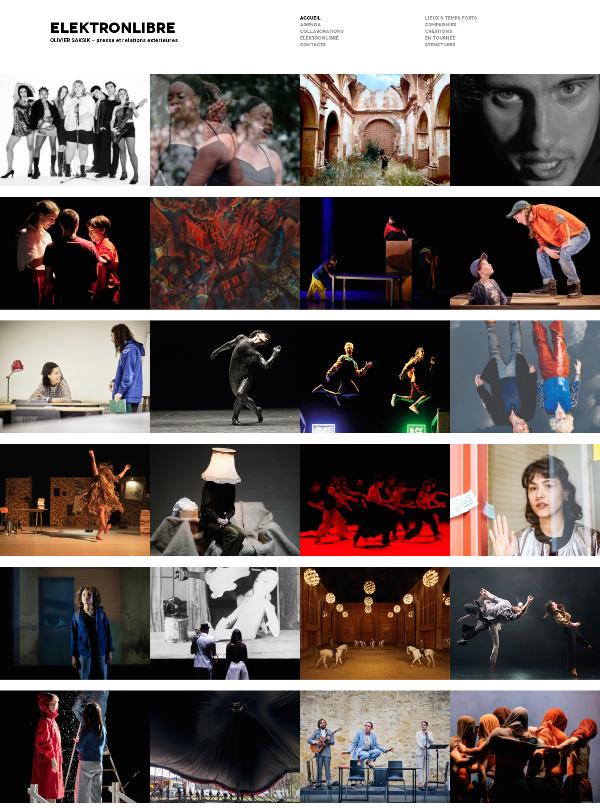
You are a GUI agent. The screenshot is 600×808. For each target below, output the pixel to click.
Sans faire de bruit (225, 494)
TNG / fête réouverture (375, 371)
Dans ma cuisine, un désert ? (375, 248)
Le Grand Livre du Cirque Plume (225, 741)
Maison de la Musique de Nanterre (225, 371)
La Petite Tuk (75, 618)
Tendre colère (375, 494)
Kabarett (75, 124)
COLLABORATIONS (322, 31)
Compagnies (441, 25)
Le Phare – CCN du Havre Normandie (525, 741)
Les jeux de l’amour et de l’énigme (75, 371)
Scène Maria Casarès (375, 741)
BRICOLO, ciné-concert (225, 618)
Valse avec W (75, 494)
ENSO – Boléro (525, 618)
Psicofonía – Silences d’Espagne (375, 124)
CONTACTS (313, 45)
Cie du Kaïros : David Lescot (525, 248)
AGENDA (310, 25)
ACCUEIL (310, 18)
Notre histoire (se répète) (525, 371)
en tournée (440, 38)
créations (438, 31)
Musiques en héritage (225, 124)
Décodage (525, 494)
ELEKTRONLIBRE (319, 38)
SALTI (75, 248)
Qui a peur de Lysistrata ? (225, 248)
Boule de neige (75, 741)
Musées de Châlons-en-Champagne (375, 618)
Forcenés (525, 124)
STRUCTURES (440, 45)
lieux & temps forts (451, 18)
